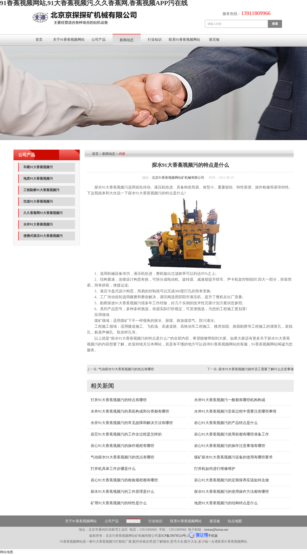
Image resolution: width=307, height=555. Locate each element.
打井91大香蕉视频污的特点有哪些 (119, 400)
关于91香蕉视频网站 (69, 39)
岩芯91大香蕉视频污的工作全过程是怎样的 (126, 434)
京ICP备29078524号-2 (173, 535)
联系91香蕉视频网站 (184, 39)
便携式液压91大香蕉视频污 (43, 236)
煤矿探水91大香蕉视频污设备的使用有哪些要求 (233, 457)
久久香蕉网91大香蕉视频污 (43, 213)
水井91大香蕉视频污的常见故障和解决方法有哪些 (132, 423)
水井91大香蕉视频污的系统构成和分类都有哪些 (130, 411)
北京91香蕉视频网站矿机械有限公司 (178, 177)
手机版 (213, 535)
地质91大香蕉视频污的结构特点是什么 (226, 503)
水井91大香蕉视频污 (38, 224)
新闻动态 (127, 40)
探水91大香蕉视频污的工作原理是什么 (122, 491)
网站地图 (6, 552)
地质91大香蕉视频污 (38, 178)
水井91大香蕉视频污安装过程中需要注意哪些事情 (235, 411)
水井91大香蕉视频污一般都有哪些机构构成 (229, 400)
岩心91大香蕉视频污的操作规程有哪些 (122, 446)
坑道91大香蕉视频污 (38, 201)
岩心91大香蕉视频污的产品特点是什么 (226, 423)
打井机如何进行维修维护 (214, 469)
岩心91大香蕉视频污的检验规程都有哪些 (124, 480)
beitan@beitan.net (216, 529)
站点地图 (235, 521)
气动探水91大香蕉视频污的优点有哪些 (126, 369)
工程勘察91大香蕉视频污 (41, 190)
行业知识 (155, 39)
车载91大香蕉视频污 (38, 167)
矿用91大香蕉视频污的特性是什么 (119, 503)
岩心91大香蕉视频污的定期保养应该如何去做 (231, 480)
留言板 (214, 39)
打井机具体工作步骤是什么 (113, 469)
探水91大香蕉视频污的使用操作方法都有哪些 (231, 491)
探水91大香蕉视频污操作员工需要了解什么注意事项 (256, 369)
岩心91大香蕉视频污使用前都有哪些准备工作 (231, 434)
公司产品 (99, 39)
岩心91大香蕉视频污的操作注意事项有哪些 (229, 446)
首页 (39, 39)
